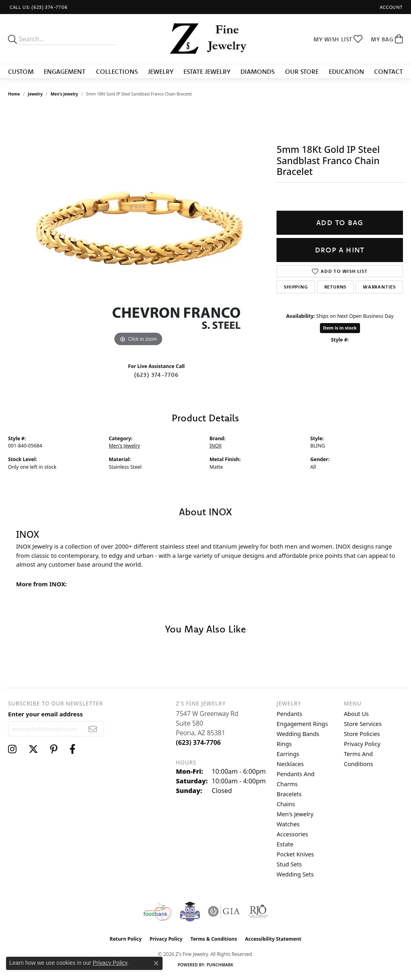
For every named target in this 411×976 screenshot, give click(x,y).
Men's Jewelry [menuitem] (295, 814)
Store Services (363, 724)
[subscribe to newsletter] (93, 729)
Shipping (295, 287)
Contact (388, 71)
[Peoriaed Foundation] (190, 911)
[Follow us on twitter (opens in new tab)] (33, 749)
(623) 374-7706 (156, 374)
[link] (38, 7)
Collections (117, 71)
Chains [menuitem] (286, 804)
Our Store (302, 71)
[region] (138, 228)
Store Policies (362, 734)
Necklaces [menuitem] (290, 764)
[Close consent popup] (156, 963)
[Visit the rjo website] (258, 911)
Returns (335, 287)
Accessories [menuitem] (292, 834)
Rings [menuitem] (284, 744)
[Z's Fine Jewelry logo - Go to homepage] (205, 39)
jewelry (35, 94)
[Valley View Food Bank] (157, 911)
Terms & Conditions (214, 938)
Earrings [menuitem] (288, 754)
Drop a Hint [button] (339, 249)
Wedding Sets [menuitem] (295, 874)
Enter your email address (45, 714)
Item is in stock (340, 328)
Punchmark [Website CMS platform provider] (220, 965)
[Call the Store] (198, 742)
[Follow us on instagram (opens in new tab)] (12, 749)
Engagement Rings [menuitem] (302, 724)
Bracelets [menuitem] (289, 794)
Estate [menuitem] (285, 844)
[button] (390, 7)
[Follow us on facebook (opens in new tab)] (72, 749)
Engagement (64, 71)
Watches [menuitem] (288, 824)
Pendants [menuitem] (289, 714)
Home (14, 94)
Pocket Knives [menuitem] (295, 854)
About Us (356, 714)
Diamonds (257, 71)
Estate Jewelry (206, 71)
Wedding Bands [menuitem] (298, 734)
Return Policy (126, 938)
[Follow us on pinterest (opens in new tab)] (53, 749)
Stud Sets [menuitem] (289, 864)
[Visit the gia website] (224, 911)
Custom (21, 71)
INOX (216, 445)
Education (346, 71)
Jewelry (160, 71)
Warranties (379, 287)
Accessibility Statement (273, 938)
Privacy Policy (362, 744)
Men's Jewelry (64, 94)
